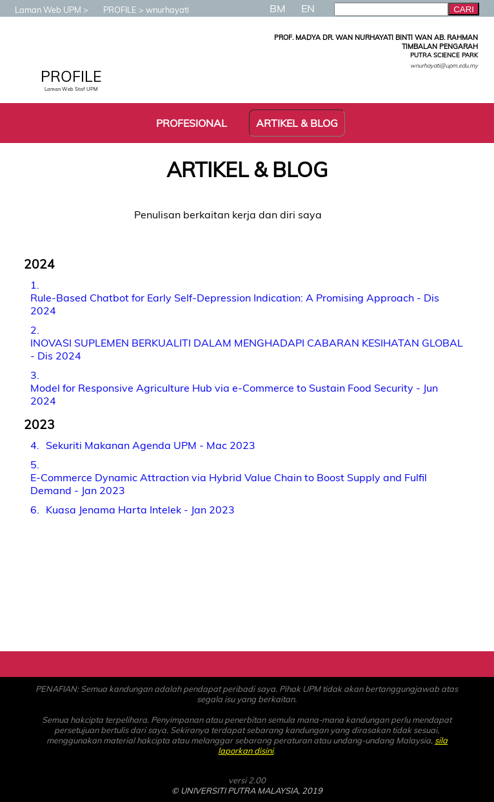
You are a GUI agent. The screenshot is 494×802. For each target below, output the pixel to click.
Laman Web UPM (41, 10)
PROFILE (113, 10)
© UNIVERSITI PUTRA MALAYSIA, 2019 (247, 790)
